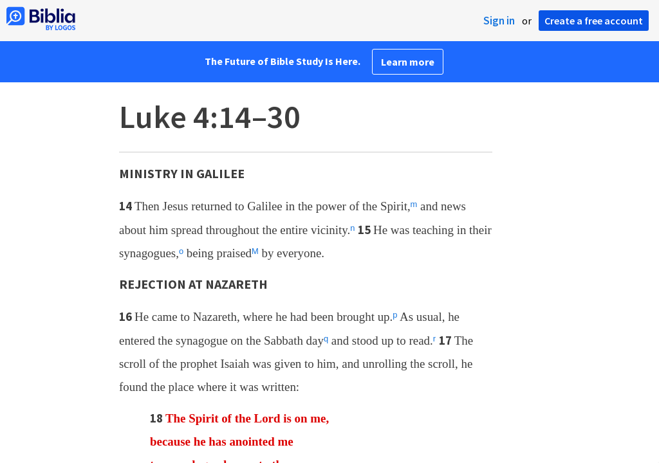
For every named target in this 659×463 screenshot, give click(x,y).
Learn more (407, 61)
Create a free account (593, 20)
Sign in (499, 21)
